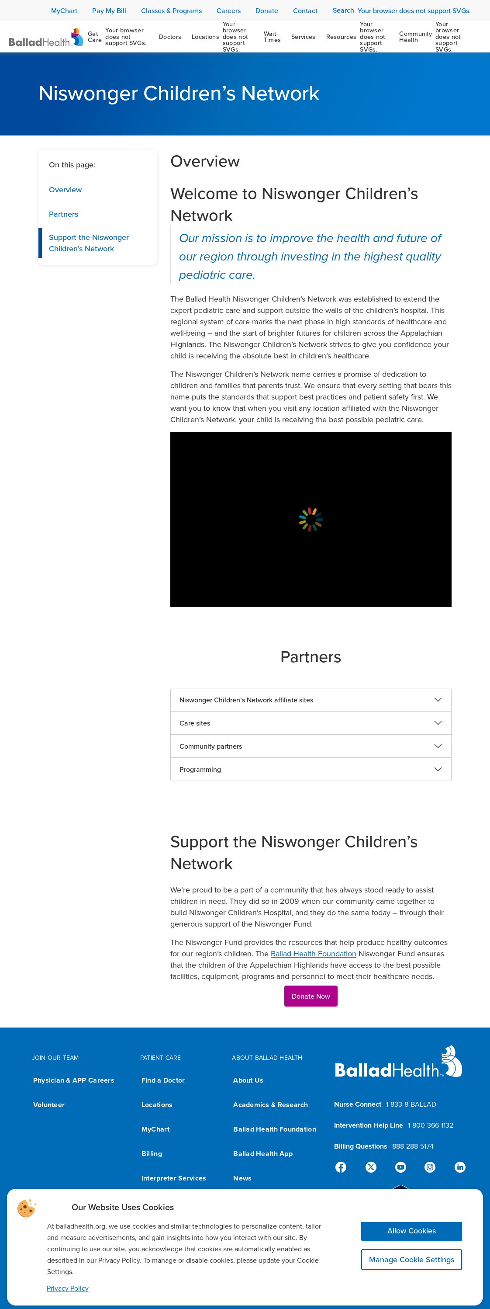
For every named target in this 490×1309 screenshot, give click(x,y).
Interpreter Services (173, 1178)
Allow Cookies (411, 1230)
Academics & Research (270, 1105)
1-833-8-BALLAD (411, 1104)
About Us (248, 1080)
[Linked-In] (456, 1167)
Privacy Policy (68, 1288)
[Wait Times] (272, 36)
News (242, 1178)
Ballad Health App (263, 1154)
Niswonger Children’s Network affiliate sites (246, 700)
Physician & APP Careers (73, 1080)
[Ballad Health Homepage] (46, 37)
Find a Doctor (163, 1080)
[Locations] (222, 36)
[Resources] (357, 36)
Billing (151, 1154)
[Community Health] (436, 36)
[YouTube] (400, 1167)
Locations (157, 1105)
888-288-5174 (413, 1146)
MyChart (155, 1129)
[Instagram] (428, 1167)
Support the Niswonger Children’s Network (89, 243)
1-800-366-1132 (430, 1125)
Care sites (194, 723)
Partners (63, 213)
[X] (372, 1167)
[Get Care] (118, 36)
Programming (200, 769)
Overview (65, 189)
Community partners (210, 746)
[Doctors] (170, 36)
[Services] (303, 36)
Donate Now (311, 996)
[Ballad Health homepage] (399, 1068)
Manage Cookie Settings (411, 1259)
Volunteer (49, 1105)
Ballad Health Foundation (313, 953)
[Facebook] (344, 1167)
